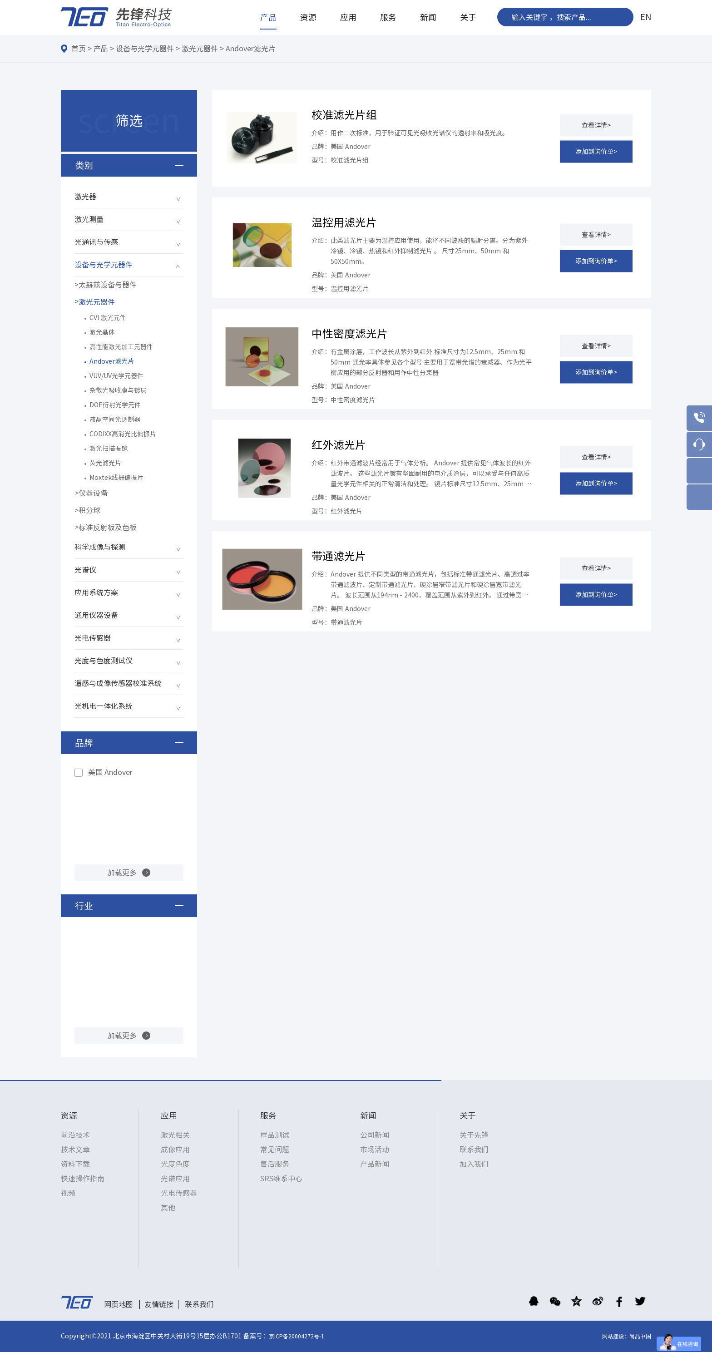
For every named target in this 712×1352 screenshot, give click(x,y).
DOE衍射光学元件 (115, 405)
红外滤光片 (339, 444)
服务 (388, 17)
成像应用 (175, 1149)
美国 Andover (110, 772)
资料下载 (75, 1164)
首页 (78, 48)
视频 (68, 1193)
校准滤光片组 (344, 114)
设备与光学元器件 (145, 48)
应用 (348, 17)
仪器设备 (93, 493)
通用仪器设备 (96, 615)
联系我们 (474, 1149)
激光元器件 (200, 48)
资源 (308, 17)
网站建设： (615, 1336)
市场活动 (374, 1149)
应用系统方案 (96, 592)
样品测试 (274, 1135)
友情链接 (158, 1304)
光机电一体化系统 (103, 706)
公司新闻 (374, 1135)
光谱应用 (175, 1178)
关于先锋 (474, 1135)
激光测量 (89, 219)
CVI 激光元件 (107, 318)
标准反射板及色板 (108, 527)
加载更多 (122, 872)
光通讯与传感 (96, 242)
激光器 (85, 196)
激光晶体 (102, 332)
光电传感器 (92, 637)
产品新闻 (374, 1164)
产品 (268, 17)
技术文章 (75, 1149)
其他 (168, 1207)
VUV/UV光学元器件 (116, 376)
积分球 (89, 510)
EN (645, 17)
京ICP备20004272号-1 (296, 1336)
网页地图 (118, 1304)
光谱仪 (85, 569)
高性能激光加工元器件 (121, 347)
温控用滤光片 (344, 222)
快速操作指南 (82, 1178)
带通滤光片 (339, 556)
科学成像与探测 (99, 547)
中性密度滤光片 (350, 333)
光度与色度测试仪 (103, 660)
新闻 (428, 17)
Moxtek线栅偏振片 (116, 477)
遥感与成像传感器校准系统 (118, 683)
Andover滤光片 (251, 48)
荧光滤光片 (105, 463)
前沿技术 (75, 1135)
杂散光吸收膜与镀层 (118, 390)
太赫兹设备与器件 (108, 284)
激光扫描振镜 (108, 448)
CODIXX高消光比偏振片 (122, 434)
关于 (468, 17)
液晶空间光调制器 (114, 419)
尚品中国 (640, 1336)
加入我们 (474, 1164)
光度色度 (175, 1164)
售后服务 (274, 1164)
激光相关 (175, 1135)
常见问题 (274, 1149)
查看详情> (596, 125)
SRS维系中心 (281, 1178)
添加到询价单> (596, 151)
